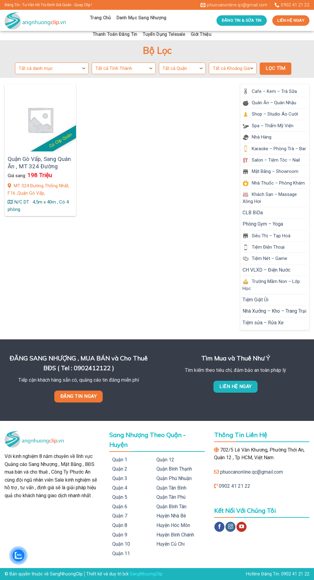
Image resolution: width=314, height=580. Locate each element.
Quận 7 (119, 516)
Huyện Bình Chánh (175, 535)
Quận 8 (119, 525)
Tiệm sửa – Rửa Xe (263, 323)
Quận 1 (119, 460)
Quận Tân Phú (171, 497)
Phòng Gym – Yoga (263, 224)
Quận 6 (119, 506)
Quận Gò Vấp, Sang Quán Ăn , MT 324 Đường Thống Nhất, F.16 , (39, 166)
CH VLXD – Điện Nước (266, 270)
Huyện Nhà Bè (171, 516)
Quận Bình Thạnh (174, 469)
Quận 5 (119, 497)
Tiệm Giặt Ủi (255, 300)
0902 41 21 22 (234, 486)
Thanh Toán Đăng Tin (115, 34)
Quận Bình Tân (171, 506)
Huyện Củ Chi (170, 544)
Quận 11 (121, 553)
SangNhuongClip (146, 574)
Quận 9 (119, 535)
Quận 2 (119, 469)
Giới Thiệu (201, 34)
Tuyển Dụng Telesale (164, 34)
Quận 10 (121, 544)
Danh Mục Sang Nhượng (142, 18)
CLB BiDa (253, 213)
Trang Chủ (100, 18)
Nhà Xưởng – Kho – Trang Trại (274, 311)
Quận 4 (119, 488)
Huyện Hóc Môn (173, 525)
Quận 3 (119, 478)
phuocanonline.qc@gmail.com (251, 472)
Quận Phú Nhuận (174, 478)
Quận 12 (165, 460)
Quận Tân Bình (171, 488)
